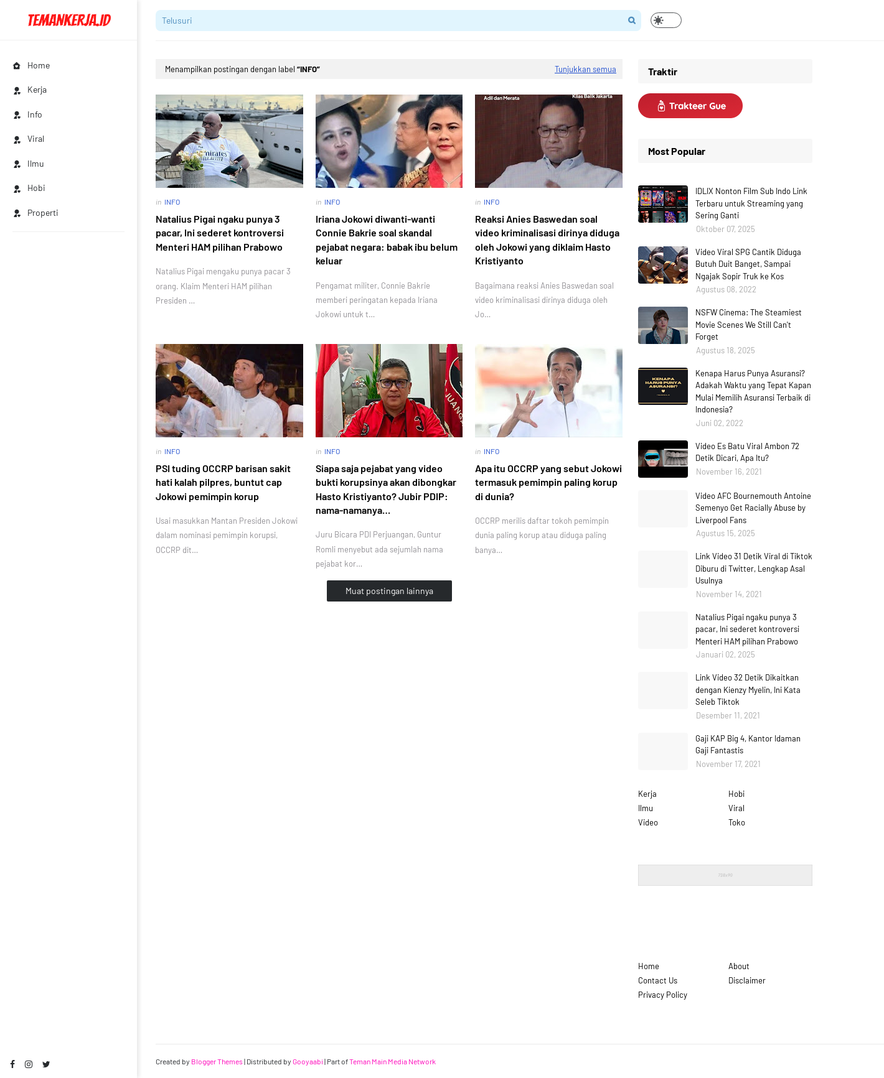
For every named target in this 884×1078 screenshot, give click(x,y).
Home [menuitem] (31, 65)
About (739, 966)
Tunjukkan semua (585, 69)
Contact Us (657, 980)
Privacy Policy (662, 995)
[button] (666, 20)
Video (648, 822)
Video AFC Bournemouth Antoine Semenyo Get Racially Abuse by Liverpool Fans (753, 508)
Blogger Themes (217, 1061)
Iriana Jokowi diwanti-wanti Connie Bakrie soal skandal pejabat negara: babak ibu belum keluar (387, 239)
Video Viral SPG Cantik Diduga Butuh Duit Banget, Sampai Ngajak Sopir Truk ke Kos (748, 264)
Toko (736, 822)
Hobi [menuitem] (28, 187)
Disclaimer (747, 980)
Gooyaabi (308, 1061)
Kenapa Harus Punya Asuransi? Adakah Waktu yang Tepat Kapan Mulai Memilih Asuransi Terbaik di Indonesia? (753, 391)
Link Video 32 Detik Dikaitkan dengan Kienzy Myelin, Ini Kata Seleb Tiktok (748, 689)
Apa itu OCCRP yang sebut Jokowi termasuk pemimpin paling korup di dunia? (548, 482)
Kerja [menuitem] (29, 89)
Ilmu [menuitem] (28, 163)
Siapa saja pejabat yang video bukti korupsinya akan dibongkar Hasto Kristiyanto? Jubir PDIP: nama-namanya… (386, 489)
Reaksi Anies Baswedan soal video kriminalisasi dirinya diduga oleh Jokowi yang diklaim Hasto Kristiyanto (547, 239)
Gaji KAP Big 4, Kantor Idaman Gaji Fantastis (748, 744)
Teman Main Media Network (392, 1061)
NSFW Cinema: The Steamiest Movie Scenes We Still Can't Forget (748, 324)
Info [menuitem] (27, 114)
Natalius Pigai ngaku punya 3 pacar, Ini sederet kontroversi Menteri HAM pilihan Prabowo (220, 233)
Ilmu (645, 808)
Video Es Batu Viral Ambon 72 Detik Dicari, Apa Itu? (747, 452)
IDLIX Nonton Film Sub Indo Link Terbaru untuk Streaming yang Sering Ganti (751, 203)
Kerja (647, 794)
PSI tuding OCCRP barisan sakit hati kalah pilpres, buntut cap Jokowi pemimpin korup (223, 482)
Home (648, 966)
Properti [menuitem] (35, 212)
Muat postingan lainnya (389, 590)
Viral (736, 808)
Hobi (736, 794)
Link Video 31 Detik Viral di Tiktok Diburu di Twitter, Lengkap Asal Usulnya (753, 568)
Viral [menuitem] (28, 138)
